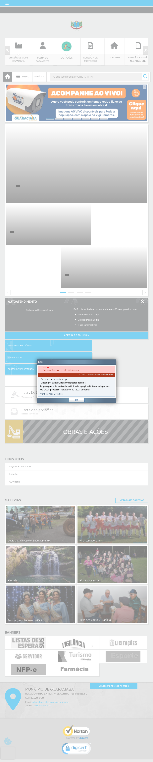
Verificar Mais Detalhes (51, 393)
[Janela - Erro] (76, 381)
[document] (76, 381)
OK (76, 400)
